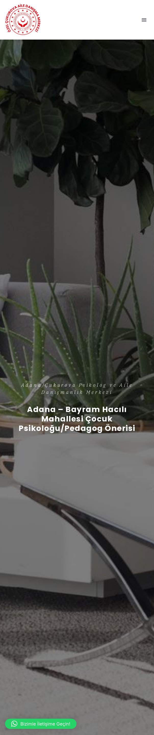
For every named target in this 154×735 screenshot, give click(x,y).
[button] (40, 724)
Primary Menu (144, 19)
